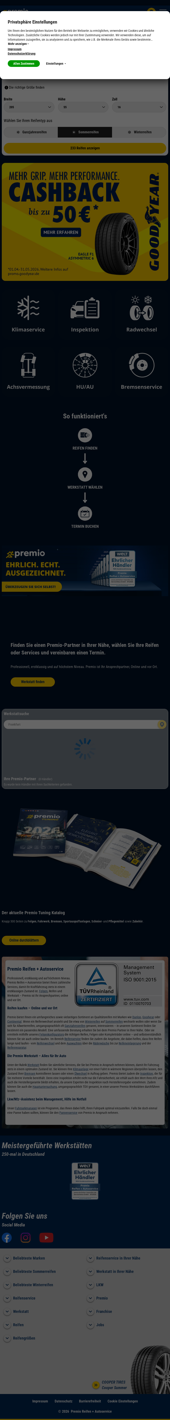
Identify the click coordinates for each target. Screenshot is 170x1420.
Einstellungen (56, 63)
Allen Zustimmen (23, 63)
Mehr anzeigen (18, 44)
